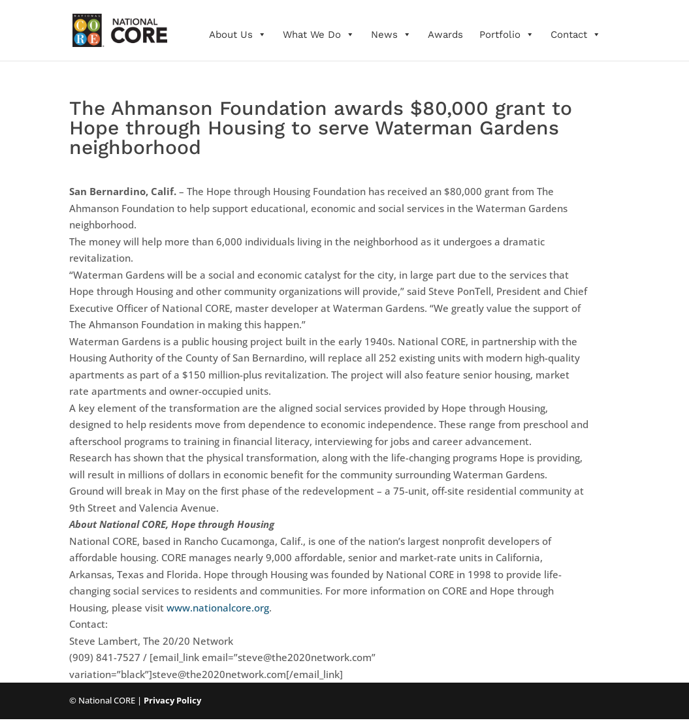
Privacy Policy (172, 700)
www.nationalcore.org (218, 607)
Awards (445, 34)
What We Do (319, 35)
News (391, 35)
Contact (576, 35)
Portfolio (506, 35)
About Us (237, 35)
